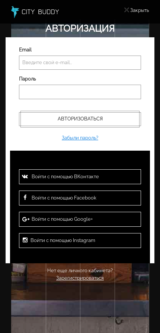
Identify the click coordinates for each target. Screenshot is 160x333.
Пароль (27, 79)
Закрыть (139, 10)
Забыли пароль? (80, 138)
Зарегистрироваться (80, 278)
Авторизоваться (80, 119)
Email (25, 50)
